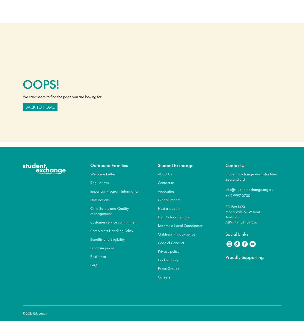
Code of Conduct (171, 242)
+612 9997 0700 (237, 195)
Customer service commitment (114, 222)
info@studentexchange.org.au (249, 189)
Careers (164, 277)
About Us (165, 174)
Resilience (98, 256)
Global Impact (169, 199)
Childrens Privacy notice (176, 234)
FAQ (93, 265)
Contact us (166, 182)
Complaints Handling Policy (111, 230)
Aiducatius (166, 191)
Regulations (99, 182)
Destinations (100, 199)
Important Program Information (114, 191)
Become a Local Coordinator (180, 225)
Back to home (40, 107)
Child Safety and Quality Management (109, 211)
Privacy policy (168, 251)
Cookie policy (168, 259)
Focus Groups (168, 268)
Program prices (102, 247)
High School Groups (173, 217)
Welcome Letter (102, 174)
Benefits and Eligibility (107, 239)
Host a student (169, 208)
